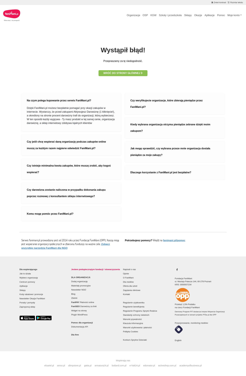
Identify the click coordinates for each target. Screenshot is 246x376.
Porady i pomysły (27, 302)
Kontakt (126, 294)
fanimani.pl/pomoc (174, 240)
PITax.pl (206, 315)
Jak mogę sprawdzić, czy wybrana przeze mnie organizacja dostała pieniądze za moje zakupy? (170, 151)
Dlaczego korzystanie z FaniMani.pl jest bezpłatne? (160, 172)
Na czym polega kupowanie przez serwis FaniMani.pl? (59, 100)
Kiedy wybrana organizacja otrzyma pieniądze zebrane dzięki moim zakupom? (170, 127)
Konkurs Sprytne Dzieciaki (135, 340)
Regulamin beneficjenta (133, 307)
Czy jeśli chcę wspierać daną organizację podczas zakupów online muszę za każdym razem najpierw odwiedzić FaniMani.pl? (66, 145)
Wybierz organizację (28, 278)
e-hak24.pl (135, 365)
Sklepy (188, 15)
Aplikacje (210, 15)
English (178, 340)
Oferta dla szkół (130, 286)
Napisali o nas (129, 269)
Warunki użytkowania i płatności (137, 327)
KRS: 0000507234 (183, 284)
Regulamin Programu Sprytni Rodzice (140, 311)
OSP (145, 15)
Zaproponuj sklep (27, 307)
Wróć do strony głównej (123, 73)
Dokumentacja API (79, 327)
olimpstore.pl (74, 365)
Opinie (126, 273)
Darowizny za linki (84, 306)
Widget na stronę (79, 310)
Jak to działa (25, 273)
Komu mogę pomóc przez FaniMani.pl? (50, 213)
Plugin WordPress (79, 314)
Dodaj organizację (79, 281)
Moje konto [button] (233, 15)
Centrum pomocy (27, 282)
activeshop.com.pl (167, 365)
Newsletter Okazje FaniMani (32, 298)
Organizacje (133, 15)
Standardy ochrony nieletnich (136, 315)
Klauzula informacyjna (133, 323)
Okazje (198, 15)
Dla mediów (128, 282)
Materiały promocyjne (81, 286)
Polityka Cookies (130, 331)
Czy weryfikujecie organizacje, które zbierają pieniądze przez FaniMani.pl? (166, 103)
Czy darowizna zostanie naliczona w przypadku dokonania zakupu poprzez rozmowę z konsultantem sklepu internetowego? (66, 193)
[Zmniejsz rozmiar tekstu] (235, 2)
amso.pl (61, 365)
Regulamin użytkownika (133, 302)
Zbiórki (74, 298)
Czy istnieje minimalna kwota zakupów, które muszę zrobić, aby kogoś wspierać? (69, 169)
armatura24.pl (102, 365)
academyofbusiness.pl (190, 365)
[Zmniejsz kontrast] (218, 2)
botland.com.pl (119, 365)
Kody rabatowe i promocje (31, 294)
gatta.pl (87, 365)
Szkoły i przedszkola (170, 15)
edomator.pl (149, 365)
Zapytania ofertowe (131, 290)
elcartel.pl (49, 365)
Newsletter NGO (78, 290)
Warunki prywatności (132, 319)
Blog (73, 294)
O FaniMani (128, 278)
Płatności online (82, 302)
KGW (153, 15)
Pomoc (221, 15)
